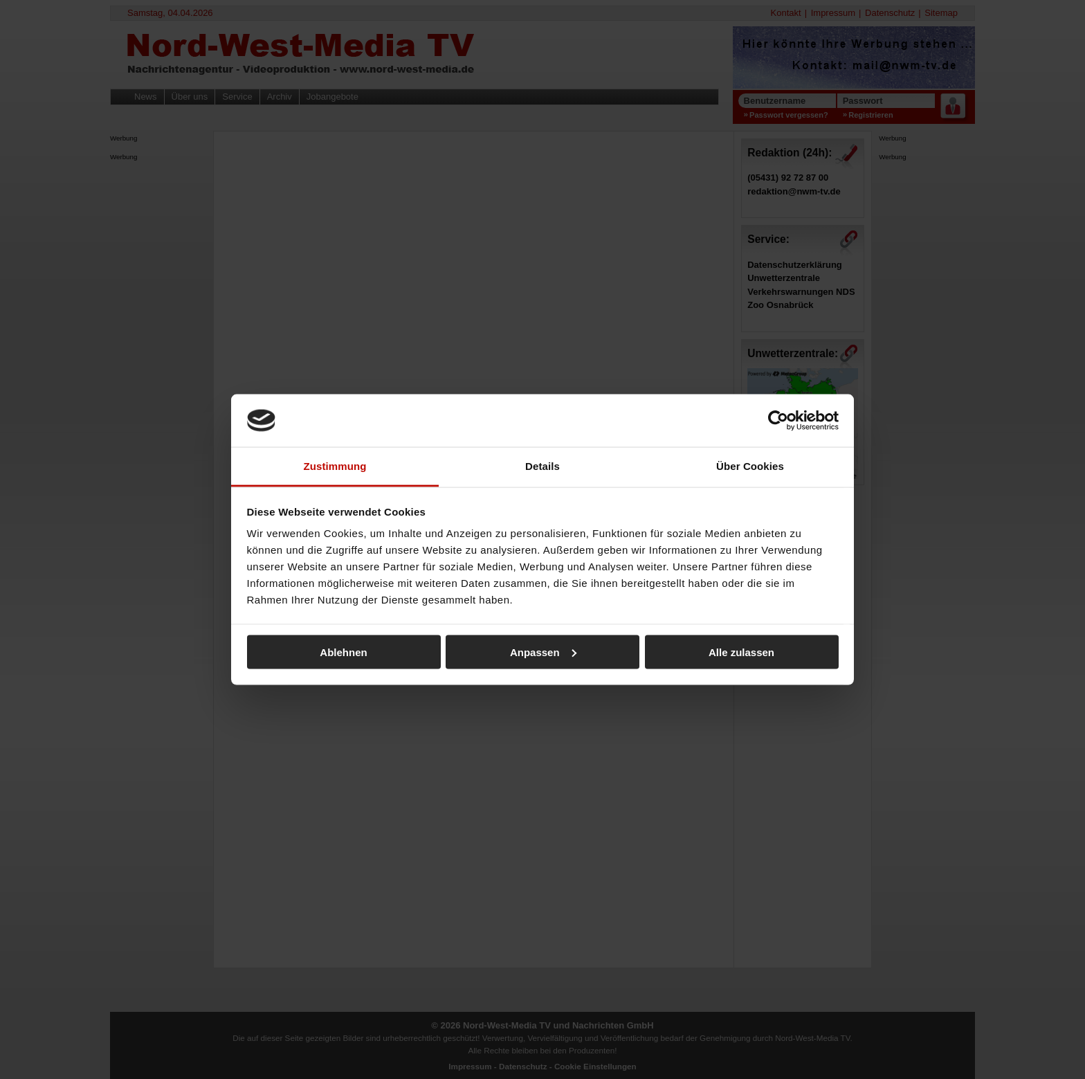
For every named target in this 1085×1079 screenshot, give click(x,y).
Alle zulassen (741, 652)
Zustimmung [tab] (335, 466)
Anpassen (543, 652)
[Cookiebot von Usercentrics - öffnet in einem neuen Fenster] (778, 420)
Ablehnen (343, 652)
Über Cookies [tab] (750, 466)
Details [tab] (542, 466)
